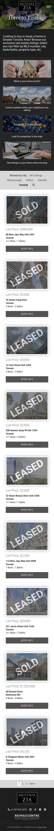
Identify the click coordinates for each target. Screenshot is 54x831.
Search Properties (27, 124)
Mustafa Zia (27, 6)
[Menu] (48, 7)
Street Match (27, 95)
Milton (29, 180)
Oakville (42, 180)
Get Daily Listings (27, 150)
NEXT (32, 784)
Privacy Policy (42, 827)
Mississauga (14, 180)
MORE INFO (27, 248)
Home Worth (27, 69)
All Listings (36, 175)
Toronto (23, 184)
